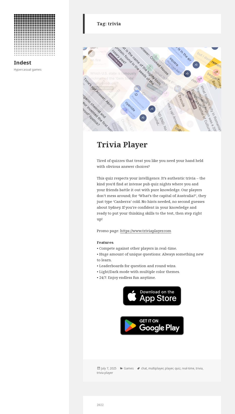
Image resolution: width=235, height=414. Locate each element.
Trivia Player (122, 144)
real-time (188, 368)
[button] (152, 325)
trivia (199, 368)
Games (129, 368)
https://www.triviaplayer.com (145, 230)
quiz (178, 368)
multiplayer (155, 368)
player (169, 368)
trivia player (105, 373)
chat (144, 368)
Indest (22, 62)
